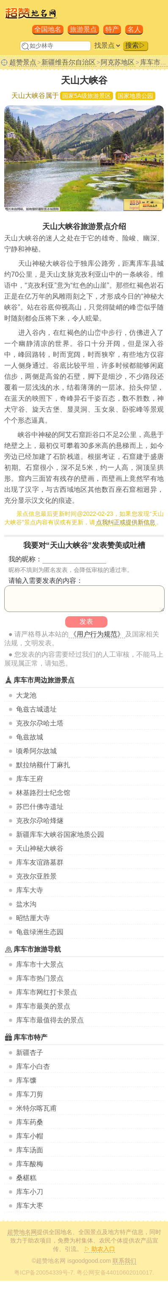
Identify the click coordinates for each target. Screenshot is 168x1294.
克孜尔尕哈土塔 (39, 723)
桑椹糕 (26, 1177)
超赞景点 (22, 62)
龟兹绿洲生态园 (39, 931)
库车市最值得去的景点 (50, 1020)
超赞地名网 (22, 1232)
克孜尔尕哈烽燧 (39, 820)
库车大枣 (29, 1205)
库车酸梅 (29, 1163)
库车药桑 (29, 1122)
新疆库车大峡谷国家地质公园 (60, 834)
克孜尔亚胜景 (36, 876)
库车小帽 (29, 1136)
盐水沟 (26, 904)
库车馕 (26, 1080)
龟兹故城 (29, 737)
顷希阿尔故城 (36, 751)
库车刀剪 (29, 1094)
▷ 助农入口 (100, 1248)
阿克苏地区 (118, 62)
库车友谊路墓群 (39, 862)
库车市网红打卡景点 (46, 992)
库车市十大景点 (39, 964)
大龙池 (26, 695)
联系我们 (124, 1260)
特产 (112, 29)
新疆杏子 (29, 1052)
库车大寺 (29, 890)
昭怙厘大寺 (33, 918)
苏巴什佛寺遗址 (39, 806)
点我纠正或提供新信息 (125, 522)
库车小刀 (29, 1191)
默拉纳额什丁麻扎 (43, 764)
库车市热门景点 (39, 978)
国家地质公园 (135, 95)
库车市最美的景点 (43, 1006)
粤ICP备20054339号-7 (43, 1272)
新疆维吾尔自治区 (68, 62)
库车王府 (29, 778)
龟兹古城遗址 (36, 709)
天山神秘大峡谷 (39, 848)
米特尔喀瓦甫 (36, 1108)
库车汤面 (29, 1150)
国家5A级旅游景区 (86, 95)
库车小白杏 (33, 1066)
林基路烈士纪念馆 (43, 792)
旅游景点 (83, 29)
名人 (134, 29)
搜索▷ (135, 45)
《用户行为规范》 (97, 634)
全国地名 (47, 29)
